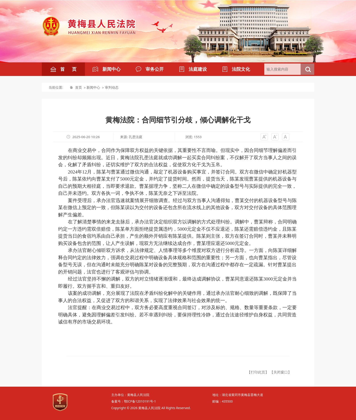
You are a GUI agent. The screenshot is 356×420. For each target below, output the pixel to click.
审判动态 (112, 87)
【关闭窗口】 (281, 372)
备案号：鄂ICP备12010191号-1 (133, 401)
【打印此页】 (258, 372)
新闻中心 (93, 87)
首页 (78, 87)
